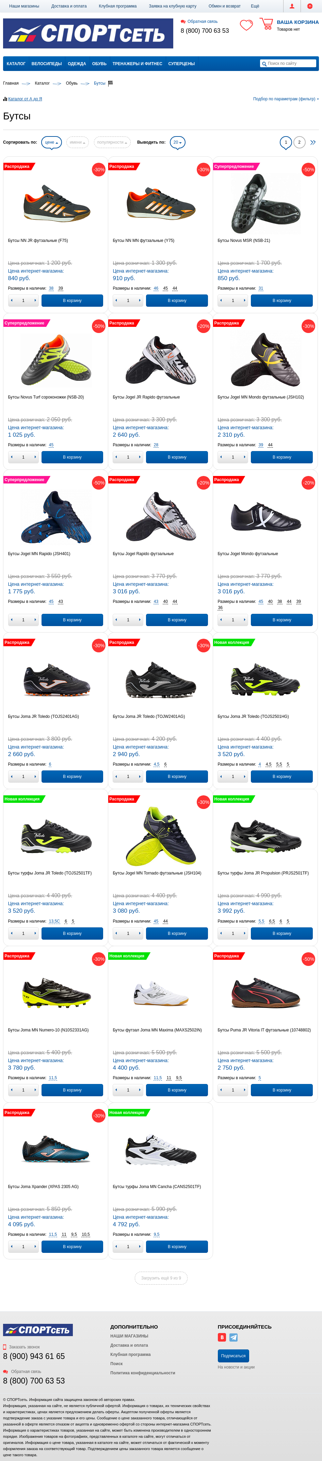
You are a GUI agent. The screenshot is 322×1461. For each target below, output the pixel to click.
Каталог (16, 63)
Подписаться (233, 1356)
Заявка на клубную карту (172, 6)
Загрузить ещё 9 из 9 (161, 1278)
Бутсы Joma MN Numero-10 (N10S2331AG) (48, 1030)
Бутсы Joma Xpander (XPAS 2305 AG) (43, 1186)
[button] (255, 6)
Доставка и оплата (69, 6)
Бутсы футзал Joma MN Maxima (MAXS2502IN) (157, 1030)
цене (51, 142)
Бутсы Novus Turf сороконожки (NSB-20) (46, 397)
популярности (112, 142)
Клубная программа (118, 6)
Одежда (77, 63)
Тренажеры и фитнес (137, 63)
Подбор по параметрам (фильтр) (286, 99)
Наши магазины (24, 6)
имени (77, 142)
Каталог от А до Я (25, 99)
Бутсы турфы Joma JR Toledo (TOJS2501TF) (50, 873)
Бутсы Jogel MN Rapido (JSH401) (39, 553)
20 (178, 142)
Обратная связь (199, 21)
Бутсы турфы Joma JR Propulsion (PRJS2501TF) (263, 873)
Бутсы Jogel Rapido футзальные (143, 553)
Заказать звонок (21, 1347)
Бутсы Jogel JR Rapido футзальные (146, 397)
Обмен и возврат (225, 6)
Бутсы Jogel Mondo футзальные (248, 553)
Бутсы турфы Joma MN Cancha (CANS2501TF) (157, 1186)
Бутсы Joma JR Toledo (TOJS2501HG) (253, 716)
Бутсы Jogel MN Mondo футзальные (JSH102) (261, 397)
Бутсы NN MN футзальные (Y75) (143, 240)
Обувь (99, 63)
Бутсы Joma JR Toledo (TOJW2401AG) (149, 716)
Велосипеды (47, 63)
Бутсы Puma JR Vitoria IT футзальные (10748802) (264, 1030)
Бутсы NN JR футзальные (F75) (38, 240)
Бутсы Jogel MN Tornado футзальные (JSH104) (157, 873)
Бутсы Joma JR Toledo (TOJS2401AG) (43, 716)
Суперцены (181, 63)
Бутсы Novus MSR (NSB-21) (244, 240)
